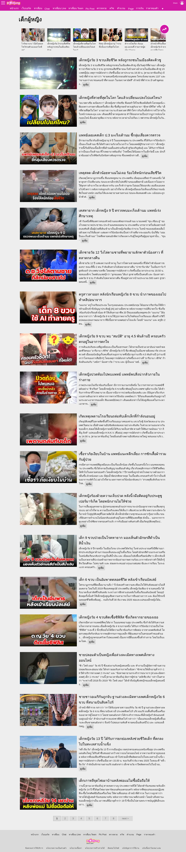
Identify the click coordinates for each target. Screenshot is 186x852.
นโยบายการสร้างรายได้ (95, 847)
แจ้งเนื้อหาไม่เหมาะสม (151, 847)
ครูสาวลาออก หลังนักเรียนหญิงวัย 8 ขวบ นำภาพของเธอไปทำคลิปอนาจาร (122, 295)
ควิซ (112, 8)
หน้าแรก (14, 8)
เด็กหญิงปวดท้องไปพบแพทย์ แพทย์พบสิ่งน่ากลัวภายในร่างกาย (119, 375)
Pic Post (90, 8)
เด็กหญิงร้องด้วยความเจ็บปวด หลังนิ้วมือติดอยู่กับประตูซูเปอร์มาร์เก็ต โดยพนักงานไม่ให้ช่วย (120, 497)
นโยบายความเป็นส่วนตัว (56, 847)
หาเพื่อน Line (59, 8)
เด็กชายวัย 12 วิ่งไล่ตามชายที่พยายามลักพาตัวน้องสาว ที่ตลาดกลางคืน (121, 253)
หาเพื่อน (38, 8)
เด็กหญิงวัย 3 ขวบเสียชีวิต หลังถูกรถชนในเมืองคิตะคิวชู (120, 58)
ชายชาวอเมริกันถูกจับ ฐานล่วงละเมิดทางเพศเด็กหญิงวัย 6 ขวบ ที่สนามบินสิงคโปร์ (122, 698)
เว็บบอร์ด (26, 8)
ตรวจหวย (102, 8)
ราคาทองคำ (152, 8)
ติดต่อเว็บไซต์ (113, 847)
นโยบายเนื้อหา (76, 847)
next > (125, 817)
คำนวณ (121, 8)
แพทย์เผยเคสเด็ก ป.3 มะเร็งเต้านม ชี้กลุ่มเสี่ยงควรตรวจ (119, 134)
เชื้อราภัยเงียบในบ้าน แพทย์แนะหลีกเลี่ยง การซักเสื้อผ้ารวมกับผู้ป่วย (122, 455)
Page (131, 8)
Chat (47, 8)
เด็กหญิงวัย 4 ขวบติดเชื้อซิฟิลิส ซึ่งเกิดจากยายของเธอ (118, 616)
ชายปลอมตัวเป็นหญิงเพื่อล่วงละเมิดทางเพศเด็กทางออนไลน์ (116, 656)
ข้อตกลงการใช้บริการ (34, 847)
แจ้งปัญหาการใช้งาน (130, 847)
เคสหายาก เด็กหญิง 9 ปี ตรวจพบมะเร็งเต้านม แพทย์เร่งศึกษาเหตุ (120, 211)
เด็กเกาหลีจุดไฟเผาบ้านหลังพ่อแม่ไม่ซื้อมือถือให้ (114, 779)
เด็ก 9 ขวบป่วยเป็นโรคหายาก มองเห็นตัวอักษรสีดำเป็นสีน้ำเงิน (119, 539)
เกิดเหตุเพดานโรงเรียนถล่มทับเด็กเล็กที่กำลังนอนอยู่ (117, 415)
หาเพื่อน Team (75, 8)
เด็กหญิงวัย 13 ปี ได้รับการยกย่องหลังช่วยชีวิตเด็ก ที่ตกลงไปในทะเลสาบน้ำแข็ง (121, 740)
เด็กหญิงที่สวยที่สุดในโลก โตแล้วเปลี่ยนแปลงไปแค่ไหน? (120, 96)
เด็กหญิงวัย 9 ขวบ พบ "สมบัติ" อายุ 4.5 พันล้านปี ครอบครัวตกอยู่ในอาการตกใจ (122, 337)
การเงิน (140, 8)
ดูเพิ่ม (86, 83)
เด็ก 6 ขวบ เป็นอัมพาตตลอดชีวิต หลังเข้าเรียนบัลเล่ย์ (117, 578)
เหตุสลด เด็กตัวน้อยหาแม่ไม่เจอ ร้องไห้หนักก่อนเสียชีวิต (120, 171)
